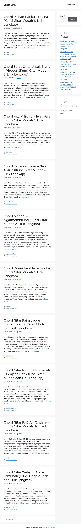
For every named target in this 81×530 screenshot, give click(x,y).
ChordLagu (10, 4)
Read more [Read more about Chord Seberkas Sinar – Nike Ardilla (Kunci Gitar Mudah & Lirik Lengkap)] (25, 197)
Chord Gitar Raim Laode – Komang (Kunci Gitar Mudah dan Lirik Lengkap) (25, 324)
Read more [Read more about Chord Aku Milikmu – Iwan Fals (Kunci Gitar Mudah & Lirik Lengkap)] (18, 147)
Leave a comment (11, 54)
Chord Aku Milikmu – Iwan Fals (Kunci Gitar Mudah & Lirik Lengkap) (27, 120)
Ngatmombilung (11, 254)
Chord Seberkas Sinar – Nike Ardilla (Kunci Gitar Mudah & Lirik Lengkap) (25, 170)
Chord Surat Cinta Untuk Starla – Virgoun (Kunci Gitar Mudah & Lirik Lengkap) (27, 70)
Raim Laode (9, 356)
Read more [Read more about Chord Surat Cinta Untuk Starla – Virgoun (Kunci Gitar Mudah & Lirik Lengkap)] (41, 97)
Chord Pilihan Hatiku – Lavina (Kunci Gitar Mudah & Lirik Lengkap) (26, 20)
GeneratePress (50, 527)
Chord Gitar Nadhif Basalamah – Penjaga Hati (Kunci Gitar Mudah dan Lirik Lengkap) (27, 374)
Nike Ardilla (9, 202)
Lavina (8, 52)
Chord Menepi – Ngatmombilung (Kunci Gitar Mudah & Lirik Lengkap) (25, 220)
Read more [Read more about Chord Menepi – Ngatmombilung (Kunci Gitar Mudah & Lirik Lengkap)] (14, 249)
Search (62, 16)
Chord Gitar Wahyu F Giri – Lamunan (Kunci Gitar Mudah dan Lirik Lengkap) (26, 476)
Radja (7, 458)
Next (11, 519)
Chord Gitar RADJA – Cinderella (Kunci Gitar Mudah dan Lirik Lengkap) (27, 426)
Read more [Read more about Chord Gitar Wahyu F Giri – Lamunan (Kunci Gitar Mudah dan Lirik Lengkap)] (46, 503)
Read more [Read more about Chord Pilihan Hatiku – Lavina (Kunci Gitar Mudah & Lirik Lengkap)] (31, 47)
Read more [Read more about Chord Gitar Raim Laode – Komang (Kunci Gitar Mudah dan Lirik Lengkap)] (35, 351)
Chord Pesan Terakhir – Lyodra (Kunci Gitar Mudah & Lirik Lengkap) (27, 272)
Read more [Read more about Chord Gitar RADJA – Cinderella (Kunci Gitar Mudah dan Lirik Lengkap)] (45, 453)
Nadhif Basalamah (11, 408)
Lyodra (8, 306)
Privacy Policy (71, 5)
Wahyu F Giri (10, 508)
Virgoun (8, 102)
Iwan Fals (9, 152)
